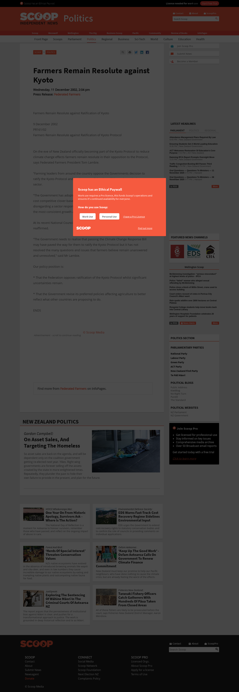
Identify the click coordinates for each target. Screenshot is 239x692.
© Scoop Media (34, 686)
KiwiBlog (175, 390)
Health (200, 39)
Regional (107, 39)
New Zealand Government (190, 139)
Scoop (35, 33)
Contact (30, 661)
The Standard (178, 400)
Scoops (57, 39)
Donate (29, 678)
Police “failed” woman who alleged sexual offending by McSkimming (189, 281)
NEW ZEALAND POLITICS (51, 421)
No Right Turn (178, 393)
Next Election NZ (88, 674)
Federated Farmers (67, 94)
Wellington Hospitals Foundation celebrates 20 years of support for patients (192, 315)
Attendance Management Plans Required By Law (193, 137)
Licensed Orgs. (140, 661)
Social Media (86, 661)
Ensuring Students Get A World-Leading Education (194, 144)
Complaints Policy (89, 678)
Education (184, 39)
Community (155, 33)
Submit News (33, 670)
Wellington (73, 33)
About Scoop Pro (141, 665)
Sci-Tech (140, 39)
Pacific (135, 33)
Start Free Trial (209, 3)
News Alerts (188, 323)
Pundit (174, 396)
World (154, 39)
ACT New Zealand (196, 153)
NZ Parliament (179, 412)
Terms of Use (139, 674)
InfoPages (202, 33)
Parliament (74, 39)
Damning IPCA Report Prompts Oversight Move (192, 157)
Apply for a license (142, 670)
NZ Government (179, 415)
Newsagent (32, 674)
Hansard (198, 173)
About (29, 665)
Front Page (41, 39)
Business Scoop (114, 33)
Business (123, 39)
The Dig (93, 33)
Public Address (179, 387)
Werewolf (53, 33)
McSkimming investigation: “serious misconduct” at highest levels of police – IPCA (193, 275)
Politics (91, 39)
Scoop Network (87, 665)
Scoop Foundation (89, 670)
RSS (173, 186)
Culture (168, 39)
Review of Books (179, 33)
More (215, 186)
